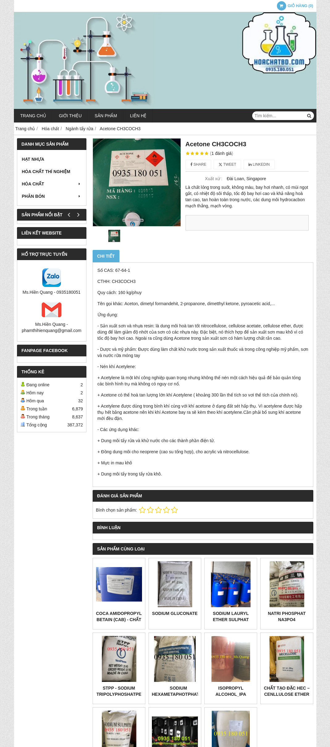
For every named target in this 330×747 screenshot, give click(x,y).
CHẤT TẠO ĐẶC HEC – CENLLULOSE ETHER (287, 691)
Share (198, 164)
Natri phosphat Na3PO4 (287, 616)
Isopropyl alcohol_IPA (230, 691)
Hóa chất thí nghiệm (46, 171)
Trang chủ (33, 115)
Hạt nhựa (33, 159)
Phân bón (51, 196)
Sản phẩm (106, 115)
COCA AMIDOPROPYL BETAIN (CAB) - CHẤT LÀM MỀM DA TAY (119, 619)
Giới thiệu (70, 115)
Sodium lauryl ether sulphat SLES (231, 619)
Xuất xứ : (214, 178)
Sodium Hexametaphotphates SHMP (178, 694)
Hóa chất (51, 183)
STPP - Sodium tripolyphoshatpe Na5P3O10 (118, 694)
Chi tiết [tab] (106, 256)
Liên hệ (138, 115)
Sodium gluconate (175, 613)
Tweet (227, 164)
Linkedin (259, 164)
